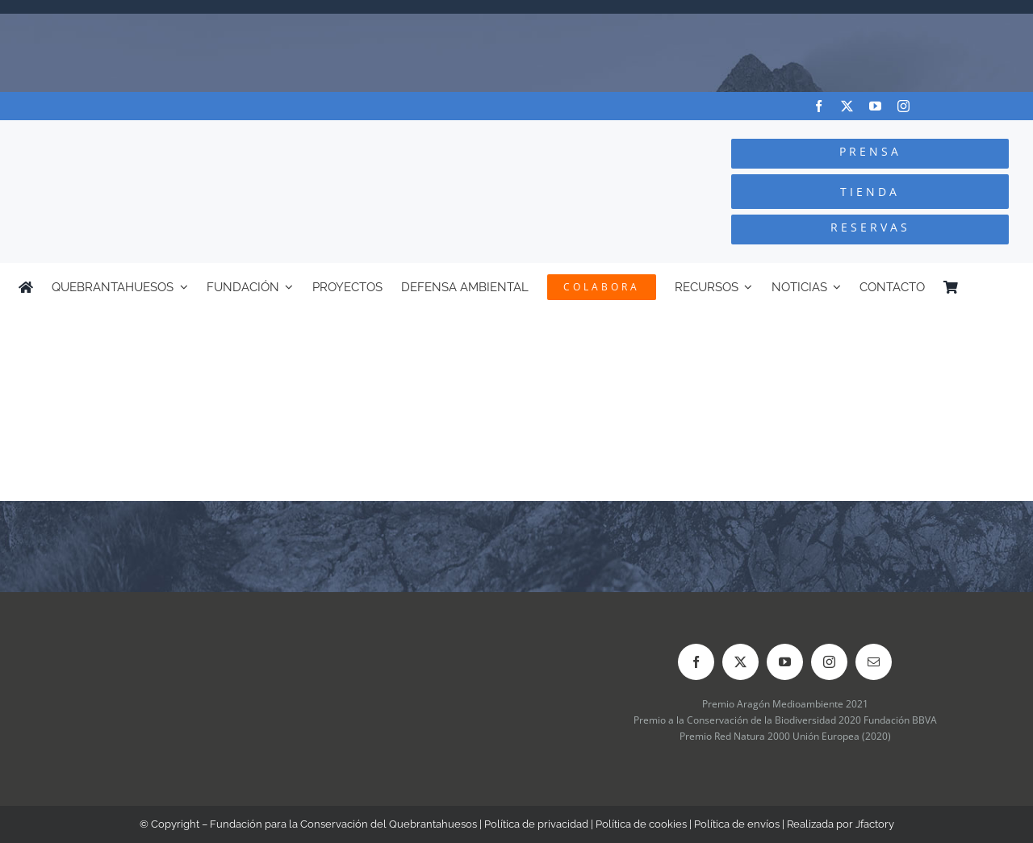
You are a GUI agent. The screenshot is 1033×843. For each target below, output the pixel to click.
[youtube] (875, 106)
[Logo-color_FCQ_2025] (194, 135)
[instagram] (903, 106)
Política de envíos (737, 824)
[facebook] (819, 106)
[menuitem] (1007, 287)
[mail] (873, 662)
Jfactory (874, 824)
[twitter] (847, 106)
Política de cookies (641, 824)
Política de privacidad (536, 824)
